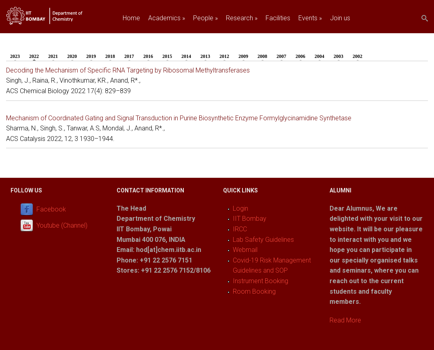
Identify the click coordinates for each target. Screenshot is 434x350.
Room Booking (254, 291)
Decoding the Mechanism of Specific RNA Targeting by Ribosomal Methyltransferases (128, 70)
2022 (36, 56)
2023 (15, 56)
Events (310, 18)
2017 (129, 56)
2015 (167, 56)
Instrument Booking (260, 281)
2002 (357, 56)
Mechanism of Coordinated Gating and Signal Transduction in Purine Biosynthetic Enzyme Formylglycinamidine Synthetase (178, 118)
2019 (91, 56)
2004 (319, 56)
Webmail (245, 250)
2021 (53, 56)
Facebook (51, 209)
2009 (243, 56)
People (205, 18)
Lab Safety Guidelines (263, 239)
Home (131, 18)
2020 (72, 56)
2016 (148, 56)
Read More (345, 320)
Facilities (278, 18)
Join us (340, 18)
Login (240, 208)
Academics (166, 18)
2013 (205, 56)
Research (241, 18)
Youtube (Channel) (61, 225)
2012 (224, 56)
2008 (262, 56)
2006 (300, 56)
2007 (281, 56)
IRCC (240, 229)
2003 (338, 56)
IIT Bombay (249, 218)
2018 (110, 56)
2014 (186, 56)
